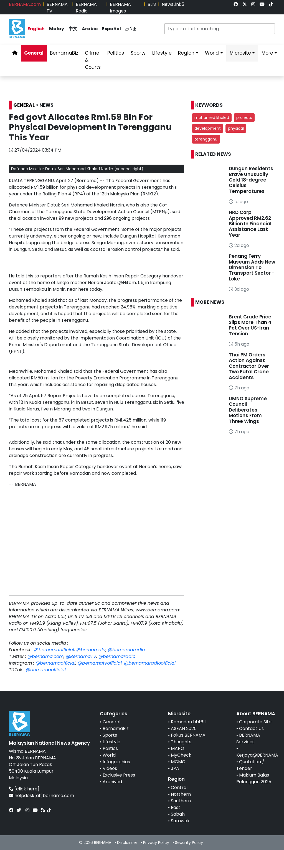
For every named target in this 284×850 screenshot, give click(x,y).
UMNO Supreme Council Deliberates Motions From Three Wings (248, 410)
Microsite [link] (240, 53)
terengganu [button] (205, 139)
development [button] (207, 128)
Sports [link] (138, 53)
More (267, 53)
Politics (110, 748)
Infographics (116, 762)
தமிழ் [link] (130, 28)
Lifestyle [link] (162, 53)
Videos (110, 768)
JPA (175, 768)
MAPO (177, 748)
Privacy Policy (156, 842)
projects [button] (244, 117)
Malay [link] (56, 28)
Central (179, 787)
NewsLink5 (173, 4)
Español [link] (111, 28)
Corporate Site (255, 722)
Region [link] (186, 53)
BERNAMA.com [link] (25, 4)
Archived (112, 781)
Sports (110, 735)
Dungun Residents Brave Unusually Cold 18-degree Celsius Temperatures (251, 180)
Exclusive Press (119, 775)
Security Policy (189, 842)
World (109, 755)
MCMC (178, 762)
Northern (181, 794)
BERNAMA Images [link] (120, 7)
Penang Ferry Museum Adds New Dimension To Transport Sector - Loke (252, 267)
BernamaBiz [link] (64, 53)
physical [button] (236, 128)
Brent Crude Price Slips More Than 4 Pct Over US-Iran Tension (250, 325)
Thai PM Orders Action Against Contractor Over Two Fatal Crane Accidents (249, 366)
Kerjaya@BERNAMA (257, 755)
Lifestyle (111, 742)
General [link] (34, 53)
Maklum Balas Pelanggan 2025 (253, 778)
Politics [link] (115, 53)
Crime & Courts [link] (93, 60)
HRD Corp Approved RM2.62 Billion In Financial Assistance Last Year (250, 223)
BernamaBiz (116, 728)
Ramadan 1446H (188, 722)
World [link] (212, 53)
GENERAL (24, 105)
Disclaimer (127, 842)
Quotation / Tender (250, 765)
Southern (181, 801)
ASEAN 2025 (184, 728)
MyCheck (181, 755)
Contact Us (251, 728)
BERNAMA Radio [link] (86, 7)
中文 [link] (73, 28)
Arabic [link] (90, 28)
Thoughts (181, 742)
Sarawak (180, 821)
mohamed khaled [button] (211, 117)
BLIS (152, 4)
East (175, 807)
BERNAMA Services (248, 738)
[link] (236, 4)
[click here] (26, 789)
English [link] (36, 28)
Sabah (178, 814)
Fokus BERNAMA (188, 735)
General (111, 722)
